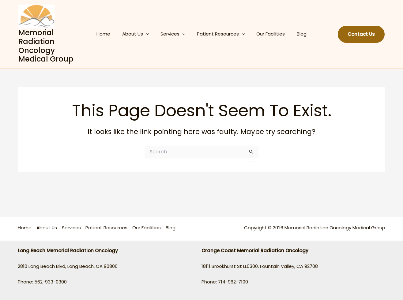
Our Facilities (267, 34)
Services (174, 34)
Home (110, 34)
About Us (139, 34)
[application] (150, 34)
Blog (295, 34)
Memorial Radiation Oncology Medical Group (45, 46)
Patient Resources (219, 34)
